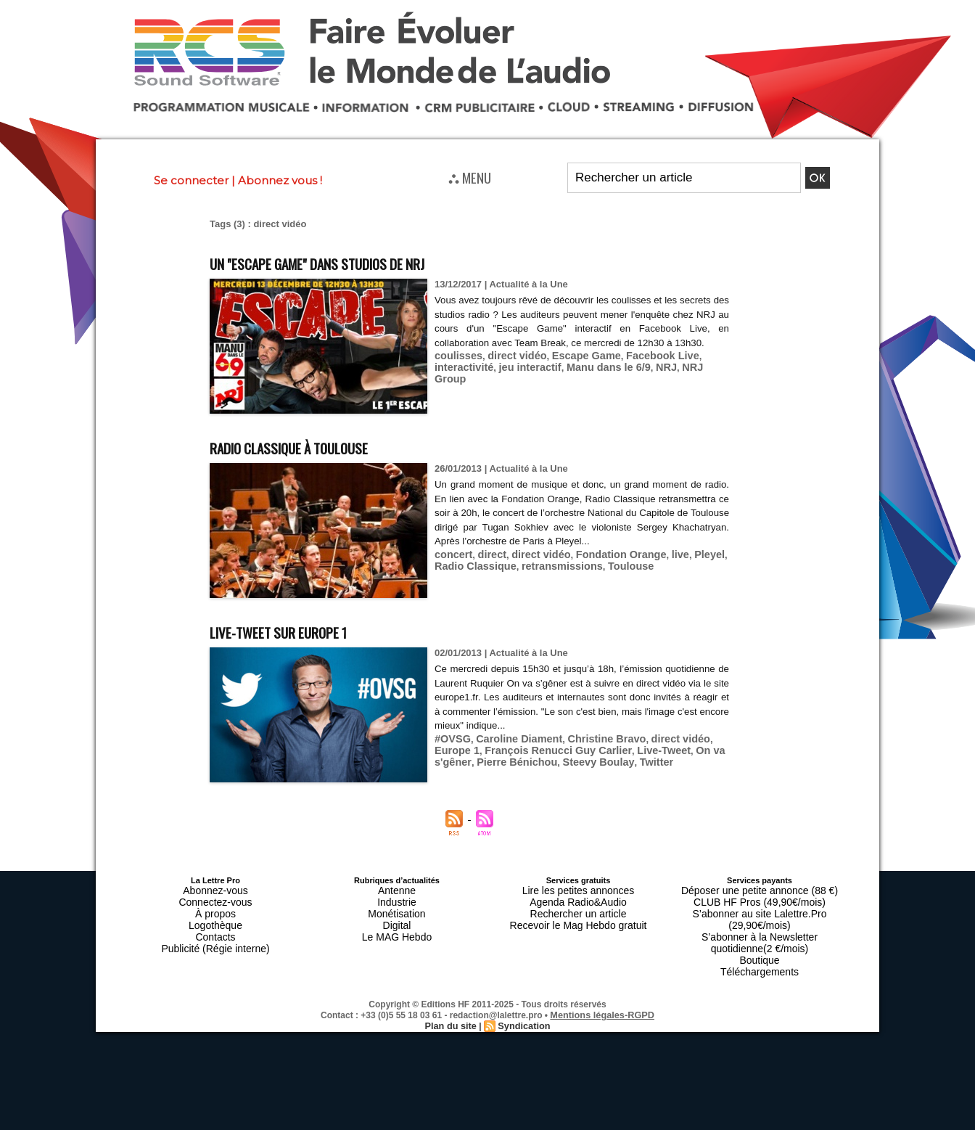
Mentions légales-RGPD (602, 983)
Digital (397, 915)
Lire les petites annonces (578, 889)
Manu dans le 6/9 (592, 380)
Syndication (522, 993)
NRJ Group (684, 380)
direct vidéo (509, 369)
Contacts (215, 924)
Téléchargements (760, 941)
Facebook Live (640, 369)
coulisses (456, 369)
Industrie (397, 897)
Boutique (759, 932)
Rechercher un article (578, 906)
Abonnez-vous (215, 889)
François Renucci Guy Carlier (510, 749)
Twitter (567, 760)
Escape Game (572, 369)
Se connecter (191, 180)
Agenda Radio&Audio (578, 897)
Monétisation (396, 906)
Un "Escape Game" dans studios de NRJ (352, 261)
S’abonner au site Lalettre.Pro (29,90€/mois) (759, 906)
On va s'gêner (666, 749)
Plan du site (452, 993)
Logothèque (215, 915)
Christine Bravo (590, 738)
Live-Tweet (606, 749)
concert (452, 554)
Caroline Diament (511, 738)
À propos (215, 906)
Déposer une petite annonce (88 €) (759, 889)
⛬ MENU (469, 177)
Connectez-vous (215, 897)
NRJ (644, 380)
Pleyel (684, 554)
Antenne (397, 889)
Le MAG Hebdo (396, 924)
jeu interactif (520, 380)
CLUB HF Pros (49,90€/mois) (759, 897)
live (657, 554)
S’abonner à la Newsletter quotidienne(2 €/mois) (759, 919)
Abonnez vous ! (280, 180)
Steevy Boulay (514, 760)
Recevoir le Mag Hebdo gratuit (578, 915)
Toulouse (612, 565)
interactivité (461, 380)
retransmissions (549, 565)
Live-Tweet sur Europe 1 (301, 630)
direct (486, 554)
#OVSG (451, 738)
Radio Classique (471, 565)
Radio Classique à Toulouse (314, 446)
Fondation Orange (603, 554)
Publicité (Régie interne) (215, 932)
